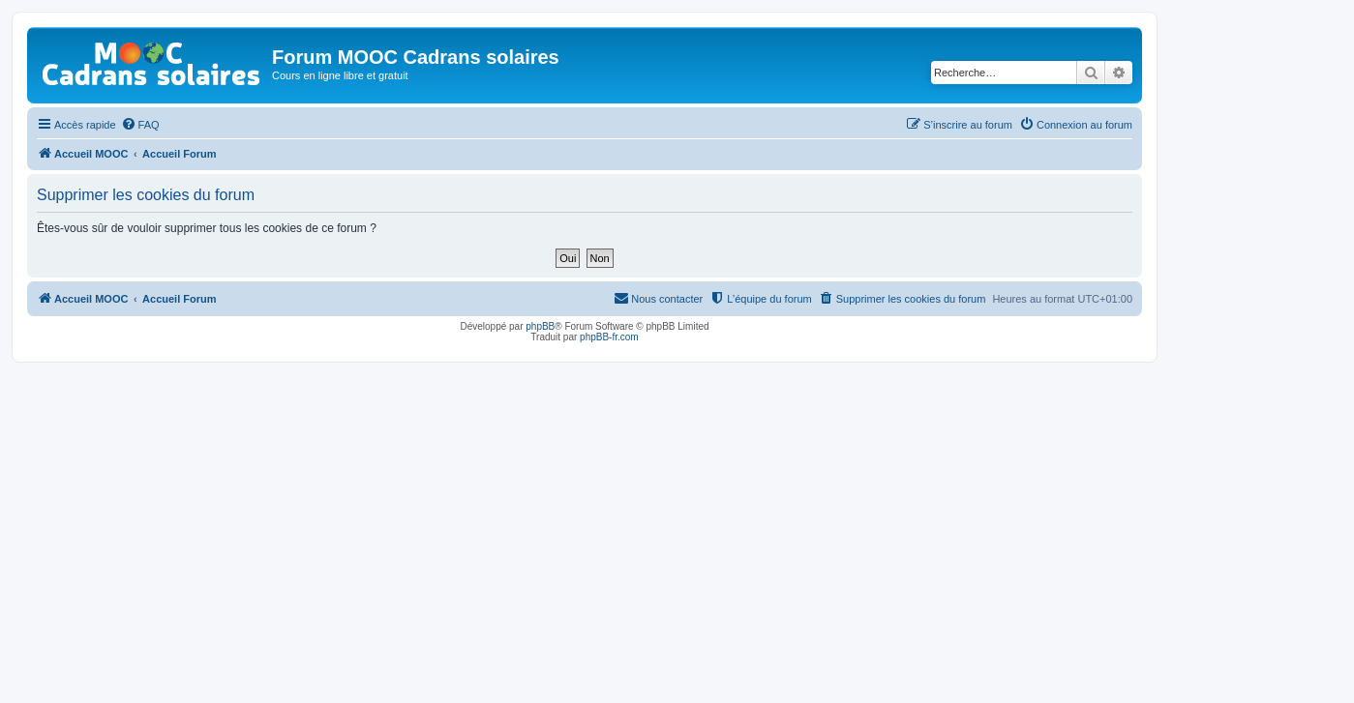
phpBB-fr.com (609, 337)
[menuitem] (140, 124)
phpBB (540, 326)
